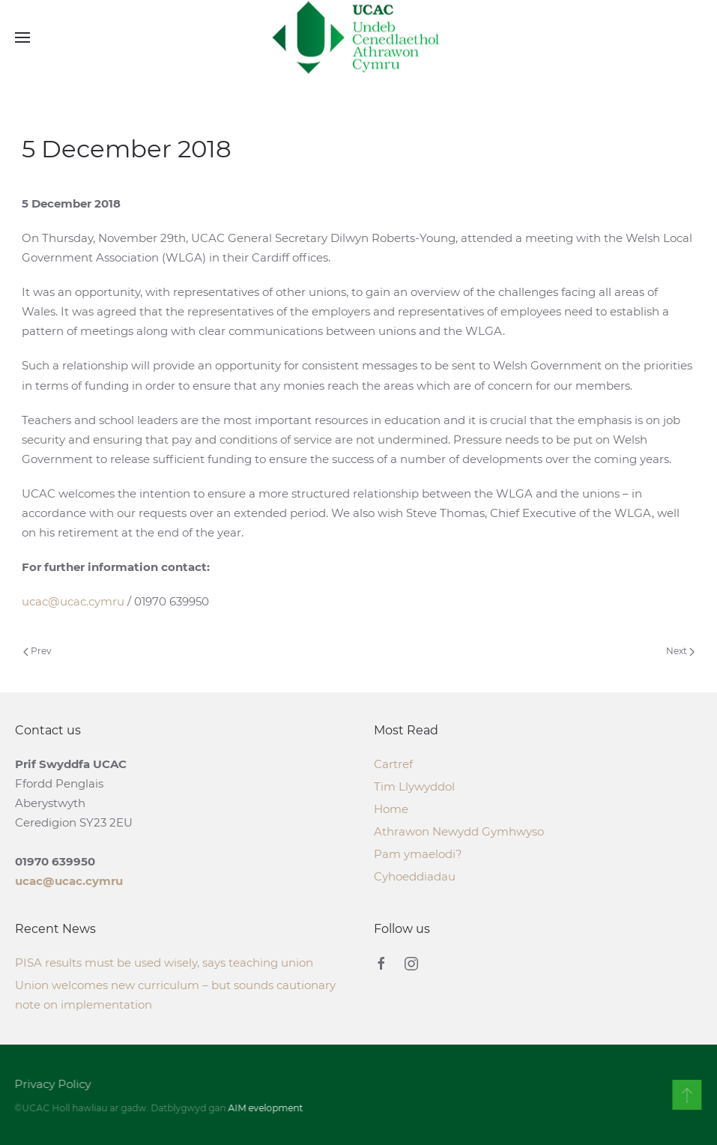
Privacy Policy (51, 1084)
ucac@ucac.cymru (73, 601)
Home (391, 809)
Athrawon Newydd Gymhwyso (459, 831)
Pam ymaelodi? (418, 854)
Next (680, 650)
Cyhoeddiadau (415, 876)
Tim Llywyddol (414, 786)
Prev (37, 650)
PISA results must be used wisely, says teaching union (164, 962)
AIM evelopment (264, 1108)
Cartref (393, 764)
